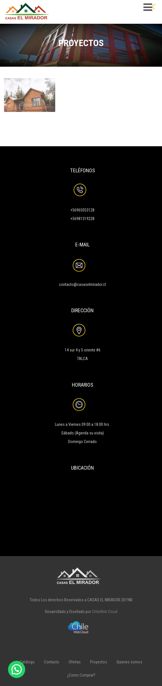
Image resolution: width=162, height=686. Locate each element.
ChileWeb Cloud (104, 611)
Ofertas (75, 662)
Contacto (51, 662)
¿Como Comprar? (81, 675)
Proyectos (98, 662)
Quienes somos (129, 662)
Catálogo (27, 662)
